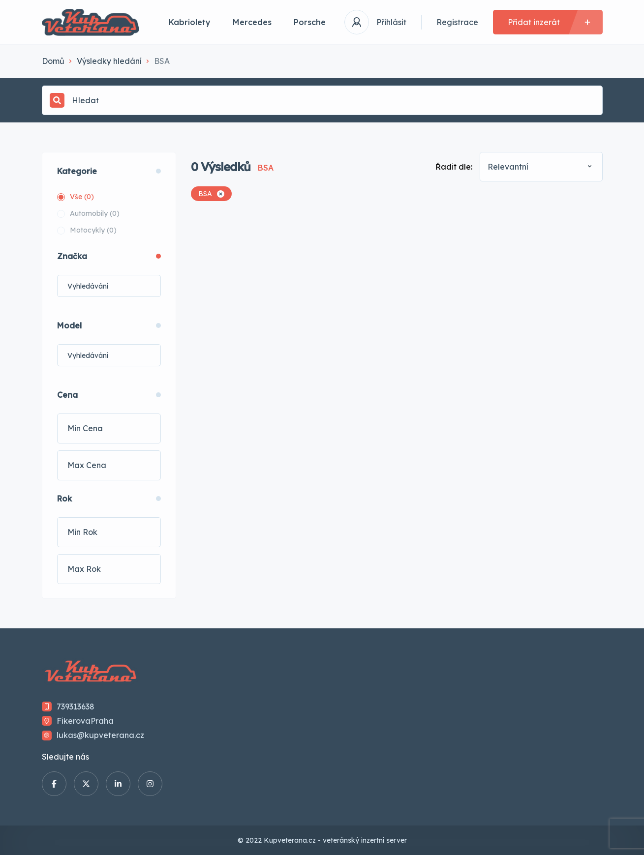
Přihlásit (391, 22)
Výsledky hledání (109, 61)
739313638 (75, 706)
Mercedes (252, 22)
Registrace (457, 22)
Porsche (310, 22)
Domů (53, 61)
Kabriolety (190, 22)
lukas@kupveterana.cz (100, 735)
